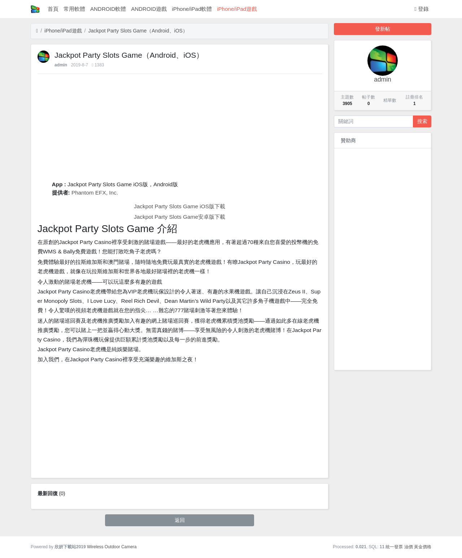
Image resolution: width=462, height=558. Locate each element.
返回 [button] (180, 520)
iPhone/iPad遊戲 (237, 9)
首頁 (53, 9)
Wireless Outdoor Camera (111, 546)
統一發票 (394, 546)
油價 (408, 546)
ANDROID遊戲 (149, 9)
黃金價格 (422, 546)
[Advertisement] (180, 129)
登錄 (421, 9)
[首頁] (37, 31)
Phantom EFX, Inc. (94, 192)
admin (61, 64)
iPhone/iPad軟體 (192, 9)
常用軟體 (74, 9)
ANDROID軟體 (108, 9)
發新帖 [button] (382, 29)
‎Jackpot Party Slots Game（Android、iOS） (137, 31)
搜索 (422, 121)
